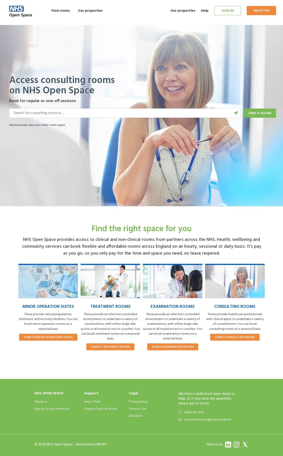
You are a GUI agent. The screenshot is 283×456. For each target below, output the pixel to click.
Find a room (260, 113)
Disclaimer (136, 416)
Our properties (90, 11)
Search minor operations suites (48, 337)
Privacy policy (138, 401)
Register (261, 11)
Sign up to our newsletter (52, 409)
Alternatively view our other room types (37, 125)
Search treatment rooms (110, 347)
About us (40, 401)
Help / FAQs (92, 401)
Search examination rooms (173, 347)
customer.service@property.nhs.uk (207, 419)
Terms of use (137, 409)
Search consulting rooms (235, 337)
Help (205, 11)
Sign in (227, 11)
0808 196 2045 (194, 412)
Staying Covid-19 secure (100, 409)
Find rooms (60, 11)
